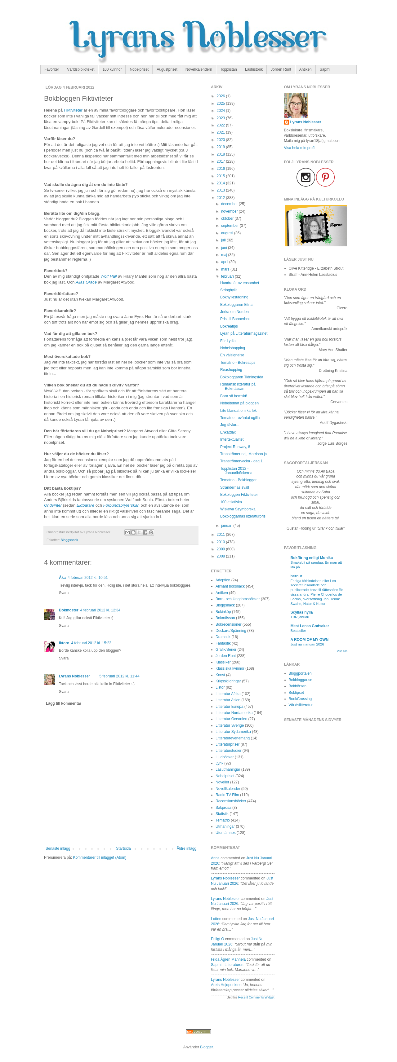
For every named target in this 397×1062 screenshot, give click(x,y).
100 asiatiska (231, 502)
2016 (221, 168)
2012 (221, 198)
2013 (221, 190)
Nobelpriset (139, 69)
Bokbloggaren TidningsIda (241, 377)
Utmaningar (225, 826)
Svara (64, 593)
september (230, 225)
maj (224, 255)
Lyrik (219, 763)
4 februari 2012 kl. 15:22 (91, 643)
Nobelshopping (232, 348)
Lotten (216, 919)
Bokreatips (229, 326)
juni (224, 247)
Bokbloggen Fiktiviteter (239, 494)
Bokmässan (225, 618)
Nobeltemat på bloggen (239, 403)
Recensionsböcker (231, 801)
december (230, 204)
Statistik (222, 814)
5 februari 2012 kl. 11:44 (119, 676)
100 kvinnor (112, 69)
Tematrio (223, 820)
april (225, 262)
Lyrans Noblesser (74, 676)
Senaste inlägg (58, 848)
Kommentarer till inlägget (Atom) (99, 857)
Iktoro (64, 643)
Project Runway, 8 (235, 447)
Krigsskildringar (228, 681)
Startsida (123, 848)
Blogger (206, 1047)
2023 (221, 118)
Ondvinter (53, 505)
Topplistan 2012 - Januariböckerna (236, 470)
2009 (221, 549)
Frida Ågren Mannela (228, 959)
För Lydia (228, 341)
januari (227, 525)
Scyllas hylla (302, 612)
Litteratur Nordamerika (234, 713)
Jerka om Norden (234, 312)
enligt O (217, 939)
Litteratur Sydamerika (233, 731)
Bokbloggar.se (300, 680)
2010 (221, 542)
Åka (62, 577)
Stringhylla (229, 290)
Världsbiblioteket (80, 69)
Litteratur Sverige (230, 725)
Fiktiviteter (73, 110)
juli (224, 240)
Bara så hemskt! (233, 396)
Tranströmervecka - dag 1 (241, 461)
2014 (221, 183)
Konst (220, 675)
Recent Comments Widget (256, 997)
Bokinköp (223, 612)
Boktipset (296, 692)
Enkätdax (228, 432)
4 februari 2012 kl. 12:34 (100, 610)
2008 (221, 556)
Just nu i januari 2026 (307, 644)
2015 (221, 176)
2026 (221, 96)
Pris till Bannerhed (235, 319)
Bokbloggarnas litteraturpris (242, 516)
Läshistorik (254, 69)
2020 (221, 140)
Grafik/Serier (226, 649)
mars (225, 269)
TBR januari (300, 617)
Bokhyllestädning (234, 297)
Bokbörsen (297, 686)
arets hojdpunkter (226, 985)
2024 (221, 110)
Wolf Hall (108, 276)
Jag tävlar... (229, 425)
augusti (227, 233)
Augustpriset (167, 69)
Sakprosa (223, 807)
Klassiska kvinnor (230, 668)
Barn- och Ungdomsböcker (238, 599)
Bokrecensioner (228, 624)
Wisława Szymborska (238, 509)
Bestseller (298, 630)
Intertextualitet (231, 439)
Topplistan (228, 69)
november (230, 211)
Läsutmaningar (228, 769)
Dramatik (223, 637)
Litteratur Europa (229, 706)
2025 (221, 103)
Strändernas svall (234, 487)
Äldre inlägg (186, 848)
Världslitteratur (301, 705)
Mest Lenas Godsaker (310, 626)
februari (228, 276)
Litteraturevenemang (233, 738)
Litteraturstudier (228, 750)
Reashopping (231, 370)
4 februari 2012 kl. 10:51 (88, 577)
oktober (227, 218)
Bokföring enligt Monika (312, 558)
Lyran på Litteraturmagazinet (243, 333)
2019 (221, 147)
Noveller (222, 782)
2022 (221, 125)
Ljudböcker (225, 757)
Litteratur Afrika (228, 694)
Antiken (305, 69)
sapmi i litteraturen (227, 965)
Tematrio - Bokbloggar (238, 480)
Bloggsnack (69, 540)
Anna (215, 858)
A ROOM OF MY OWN (310, 639)
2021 (221, 132)
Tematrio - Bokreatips (237, 362)
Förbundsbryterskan (121, 505)
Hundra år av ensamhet (239, 283)
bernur (296, 576)
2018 (221, 154)
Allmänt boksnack (230, 586)
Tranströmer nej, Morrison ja (243, 454)
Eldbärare (85, 505)
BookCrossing (300, 699)
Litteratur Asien (228, 700)
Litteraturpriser (227, 744)
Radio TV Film (227, 795)
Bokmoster (68, 610)
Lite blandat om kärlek (238, 410)
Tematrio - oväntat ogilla (240, 418)
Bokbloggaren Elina (236, 304)
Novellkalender (228, 789)
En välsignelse (232, 355)
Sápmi (325, 69)
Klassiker (223, 662)
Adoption (223, 580)
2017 (221, 161)
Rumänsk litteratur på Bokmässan (238, 386)
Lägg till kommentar (63, 703)
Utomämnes (226, 833)
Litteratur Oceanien (231, 719)
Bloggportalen (300, 673)
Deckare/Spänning (231, 630)
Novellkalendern (198, 69)
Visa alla (342, 651)
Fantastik (223, 643)
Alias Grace (86, 282)
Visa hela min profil (299, 148)
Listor (220, 687)
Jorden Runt (281, 69)
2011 (221, 534)
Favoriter (51, 69)
